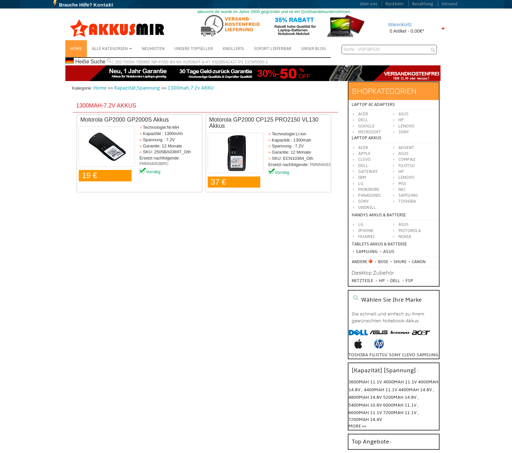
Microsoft (369, 132)
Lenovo (406, 126)
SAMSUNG (408, 195)
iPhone (366, 230)
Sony (403, 132)
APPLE (364, 153)
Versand (449, 4)
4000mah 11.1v (400, 382)
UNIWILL (367, 207)
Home (76, 48)
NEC (402, 189)
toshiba (358, 355)
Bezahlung (422, 4)
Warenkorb (399, 24)
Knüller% (233, 48)
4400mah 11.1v (381, 390)
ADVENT (406, 147)
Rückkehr (394, 4)
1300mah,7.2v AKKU (191, 88)
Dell (363, 120)
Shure (398, 261)
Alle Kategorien (112, 48)
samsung (427, 355)
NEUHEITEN (153, 48)
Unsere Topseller (193, 48)
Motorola (409, 230)
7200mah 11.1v (400, 412)
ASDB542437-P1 (227, 61)
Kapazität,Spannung (137, 88)
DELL (363, 165)
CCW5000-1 (256, 61)
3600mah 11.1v (365, 382)
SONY (363, 201)
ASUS (403, 153)
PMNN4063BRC (153, 163)
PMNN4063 (320, 164)
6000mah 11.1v (400, 405)
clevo (408, 355)
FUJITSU (406, 165)
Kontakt (103, 5)
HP (401, 120)
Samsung (364, 251)
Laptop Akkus (366, 138)
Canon (416, 261)
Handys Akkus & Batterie (379, 215)
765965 (143, 61)
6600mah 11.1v (365, 412)
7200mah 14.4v (365, 419)
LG (360, 183)
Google (366, 126)
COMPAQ (406, 159)
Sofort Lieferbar (272, 48)
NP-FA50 (160, 61)
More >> (357, 426)
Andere (359, 261)
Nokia (404, 236)
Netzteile (362, 280)
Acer (363, 114)
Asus (403, 114)
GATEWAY (368, 171)
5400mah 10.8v (365, 405)
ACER (363, 147)
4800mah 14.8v (365, 397)
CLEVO (364, 159)
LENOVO (406, 177)
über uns (368, 4)
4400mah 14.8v (415, 390)
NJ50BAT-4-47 (196, 61)
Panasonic (369, 195)
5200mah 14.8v (400, 397)
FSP (407, 280)
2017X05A (125, 61)
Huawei (366, 236)
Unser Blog (313, 48)
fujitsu (378, 355)
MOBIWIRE (368, 189)
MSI (402, 183)
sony (395, 355)
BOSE (381, 261)
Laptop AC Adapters (373, 104)
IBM (362, 177)
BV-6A (176, 61)
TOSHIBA (407, 201)
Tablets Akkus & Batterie (379, 244)
